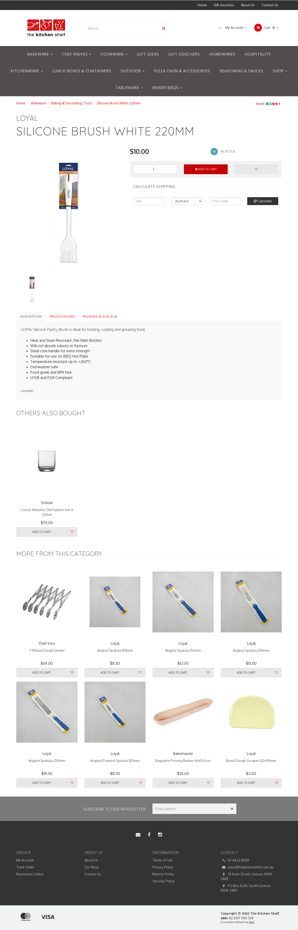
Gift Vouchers (224, 5)
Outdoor (133, 71)
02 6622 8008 (235, 860)
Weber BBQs (167, 87)
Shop (280, 71)
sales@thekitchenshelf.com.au (247, 867)
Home (202, 5)
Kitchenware (26, 71)
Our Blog (91, 867)
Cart (266, 28)
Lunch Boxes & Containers (81, 71)
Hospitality (258, 54)
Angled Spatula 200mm (251, 650)
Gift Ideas (148, 54)
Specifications (62, 316)
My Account (231, 28)
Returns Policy (163, 874)
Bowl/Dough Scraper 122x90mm (251, 760)
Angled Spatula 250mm (46, 760)
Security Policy (163, 881)
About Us (248, 5)
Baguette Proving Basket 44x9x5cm (183, 760)
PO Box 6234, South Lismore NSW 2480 (246, 888)
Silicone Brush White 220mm (118, 103)
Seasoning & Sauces (241, 71)
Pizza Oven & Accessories (182, 71)
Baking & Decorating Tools (71, 103)
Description (31, 316)
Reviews (100, 316)
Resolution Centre (30, 874)
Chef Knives (76, 54)
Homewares (222, 54)
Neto (251, 922)
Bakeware (40, 54)
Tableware (129, 87)
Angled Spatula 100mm (115, 650)
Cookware (114, 54)
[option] (69, 210)
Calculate (263, 201)
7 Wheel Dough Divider (47, 650)
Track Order (25, 867)
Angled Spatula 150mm (183, 650)
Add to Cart (206, 169)
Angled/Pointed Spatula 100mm (115, 760)
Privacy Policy (162, 867)
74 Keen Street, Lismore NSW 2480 (246, 876)
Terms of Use (162, 860)
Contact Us (270, 5)
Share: (268, 104)
